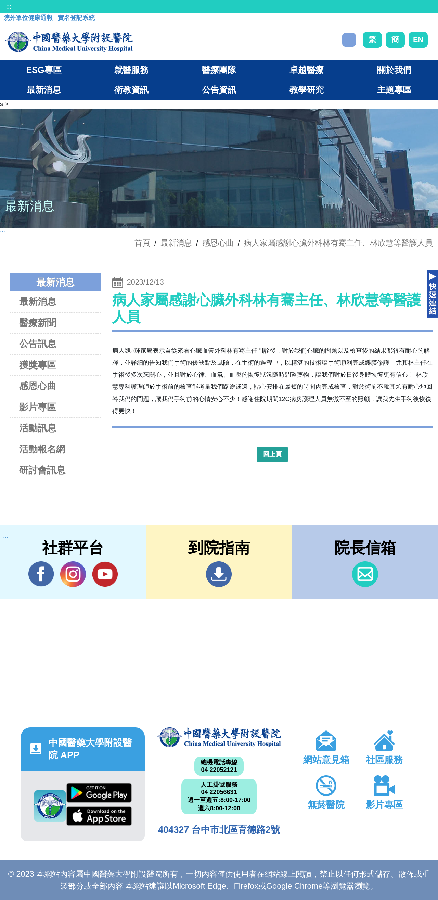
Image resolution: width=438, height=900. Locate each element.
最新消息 (37, 301)
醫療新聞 (37, 322)
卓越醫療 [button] (306, 70)
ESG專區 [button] (43, 70)
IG (73, 574)
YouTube (105, 574)
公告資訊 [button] (219, 90)
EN (418, 39)
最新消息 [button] (44, 90)
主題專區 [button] (394, 90)
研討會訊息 (42, 470)
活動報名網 (42, 449)
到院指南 (219, 574)
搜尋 (349, 40)
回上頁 (272, 454)
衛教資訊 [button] (131, 90)
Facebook (41, 574)
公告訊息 (37, 343)
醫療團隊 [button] (219, 70)
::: (8, 6)
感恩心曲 (218, 242)
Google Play (99, 793)
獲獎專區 (37, 365)
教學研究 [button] (306, 90)
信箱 (365, 574)
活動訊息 (37, 428)
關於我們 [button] (394, 70)
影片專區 (37, 407)
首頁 (142, 242)
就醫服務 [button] (131, 70)
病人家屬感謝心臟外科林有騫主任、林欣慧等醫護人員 (338, 242)
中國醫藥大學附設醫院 (219, 737)
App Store (99, 816)
